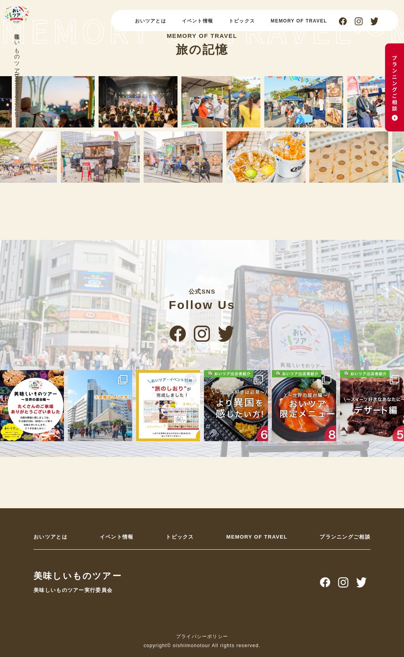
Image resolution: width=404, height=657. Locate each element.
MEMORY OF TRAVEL (299, 21)
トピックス (242, 21)
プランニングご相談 (345, 537)
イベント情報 (197, 21)
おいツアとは (150, 21)
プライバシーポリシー (202, 636)
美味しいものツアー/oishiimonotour (17, 73)
